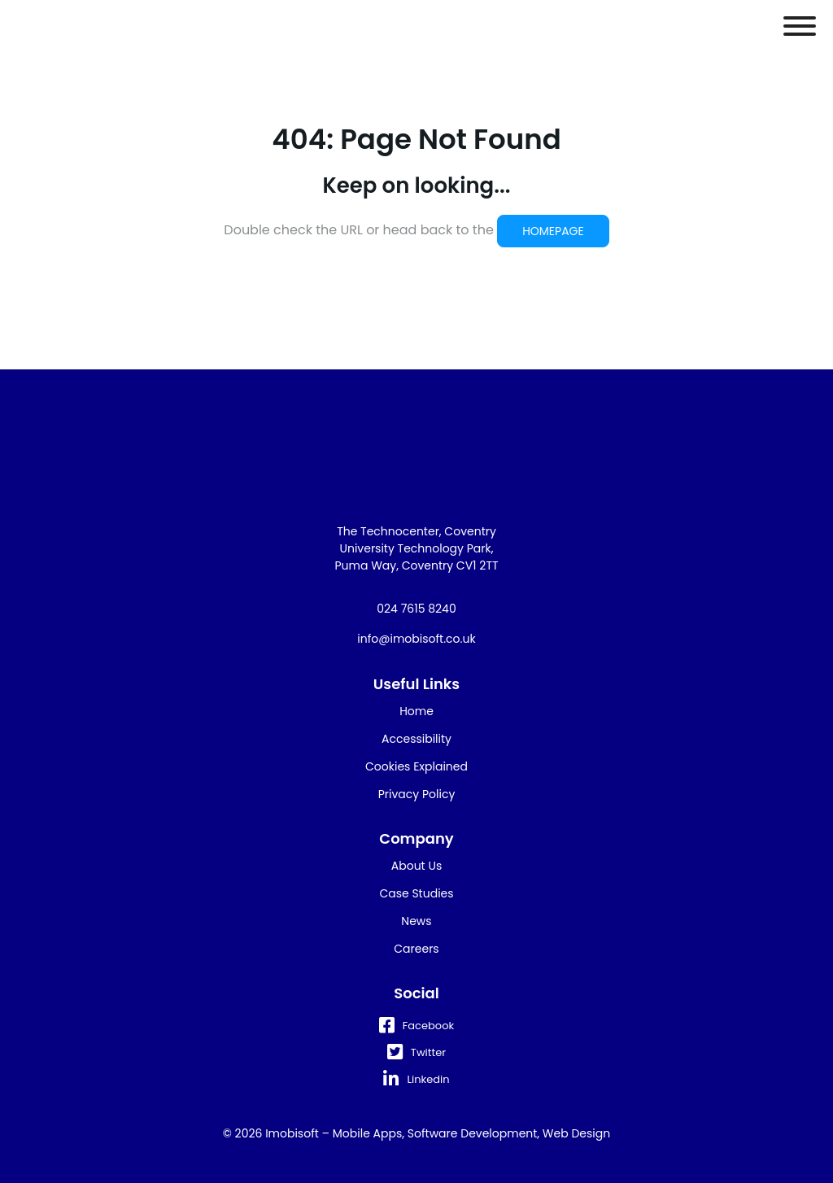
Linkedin (416, 1079)
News (416, 921)
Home (416, 711)
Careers (416, 949)
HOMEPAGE (553, 231)
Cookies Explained (416, 766)
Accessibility (416, 739)
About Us (416, 866)
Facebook (416, 1025)
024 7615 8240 (416, 608)
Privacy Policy (417, 794)
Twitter (416, 1052)
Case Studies (416, 893)
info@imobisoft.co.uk (416, 639)
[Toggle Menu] (799, 26)
